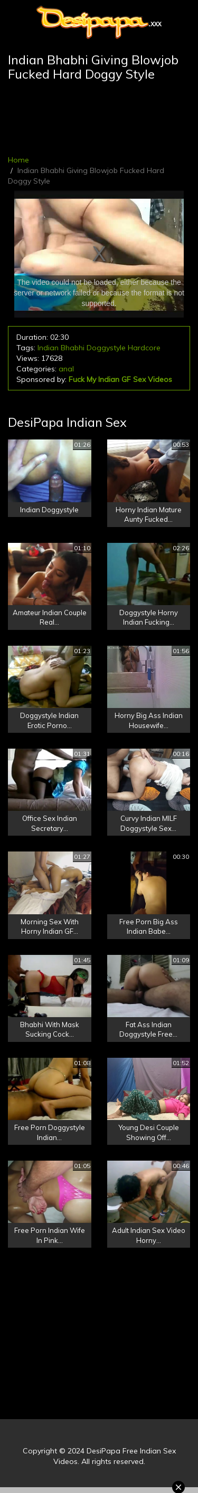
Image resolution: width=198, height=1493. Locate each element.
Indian (48, 347)
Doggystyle (106, 347)
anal (66, 369)
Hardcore (144, 347)
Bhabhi (72, 347)
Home (18, 160)
